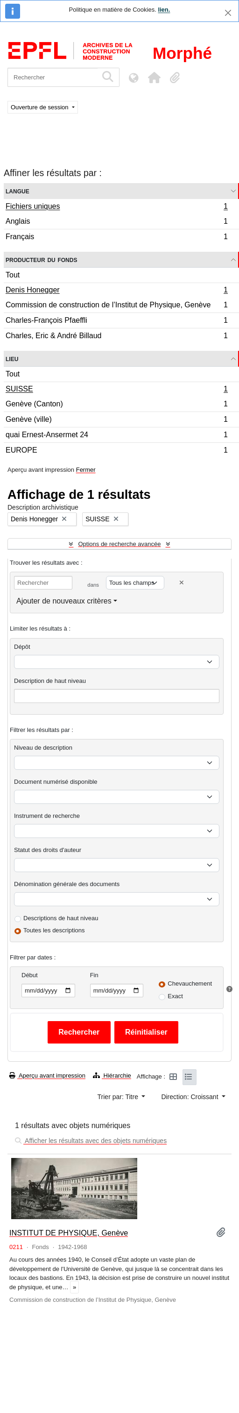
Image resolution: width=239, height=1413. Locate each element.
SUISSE (116, 390)
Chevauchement (190, 983)
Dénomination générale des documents (67, 884)
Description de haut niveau (50, 680)
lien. (164, 9)
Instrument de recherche (47, 815)
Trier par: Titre (119, 1097)
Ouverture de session (40, 107)
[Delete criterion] (181, 582)
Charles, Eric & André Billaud (116, 336)
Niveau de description (43, 747)
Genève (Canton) (116, 405)
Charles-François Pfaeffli (116, 321)
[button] (154, 77)
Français (116, 237)
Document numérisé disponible (55, 781)
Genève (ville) (116, 420)
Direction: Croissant (190, 1097)
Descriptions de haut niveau (60, 918)
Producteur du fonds (41, 259)
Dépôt (22, 646)
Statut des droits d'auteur (47, 849)
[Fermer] (228, 12)
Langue (17, 190)
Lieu (12, 358)
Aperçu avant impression (47, 1075)
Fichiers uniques (116, 207)
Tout (13, 275)
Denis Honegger (116, 291)
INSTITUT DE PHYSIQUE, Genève (68, 1232)
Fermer (86, 469)
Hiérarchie (112, 1075)
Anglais (116, 222)
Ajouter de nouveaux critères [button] (64, 601)
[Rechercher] (52, 77)
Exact (175, 996)
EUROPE (116, 451)
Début (29, 975)
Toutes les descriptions (54, 930)
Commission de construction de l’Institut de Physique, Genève (116, 306)
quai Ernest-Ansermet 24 (116, 436)
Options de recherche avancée (119, 543)
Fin (94, 975)
